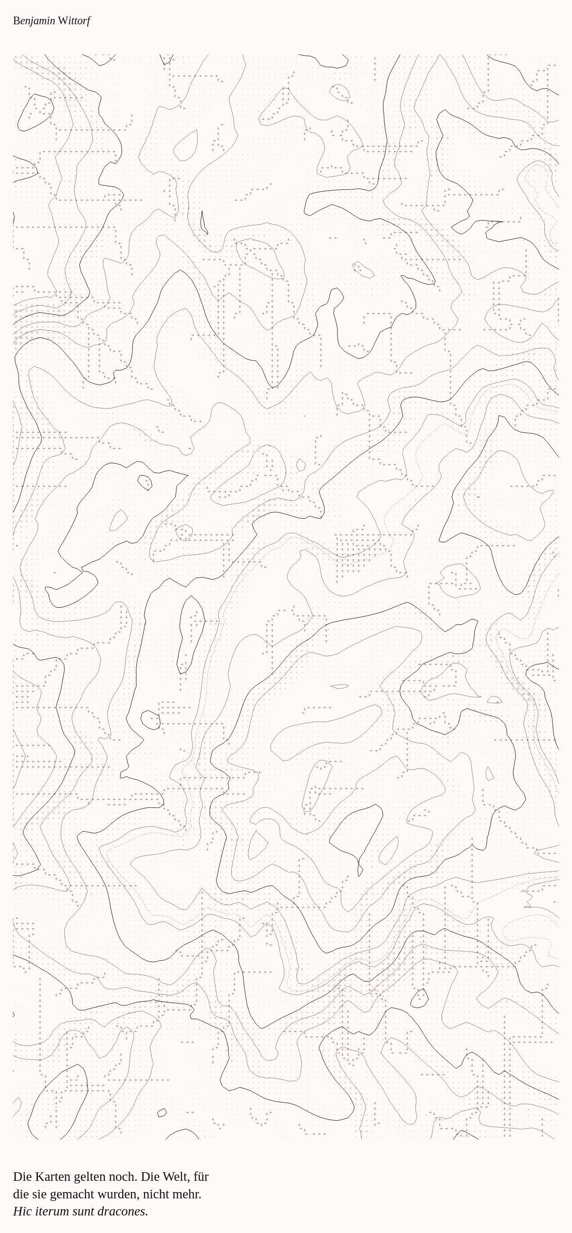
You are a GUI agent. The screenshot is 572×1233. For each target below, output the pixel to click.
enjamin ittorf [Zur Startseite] (51, 20)
